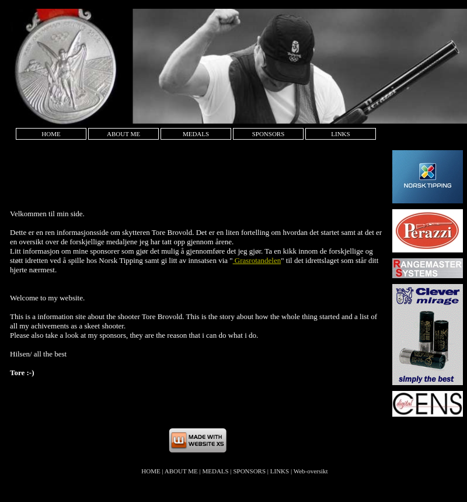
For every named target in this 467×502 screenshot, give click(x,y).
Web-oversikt (311, 471)
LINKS (340, 133)
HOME (50, 133)
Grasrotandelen (257, 260)
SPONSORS (268, 133)
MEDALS (196, 133)
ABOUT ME (123, 133)
